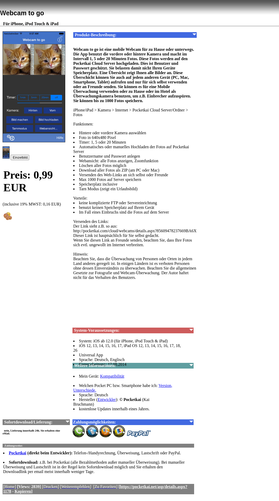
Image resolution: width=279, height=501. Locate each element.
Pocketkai (17, 453)
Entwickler (107, 399)
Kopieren (22, 491)
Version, (165, 385)
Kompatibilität (112, 376)
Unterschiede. (84, 390)
